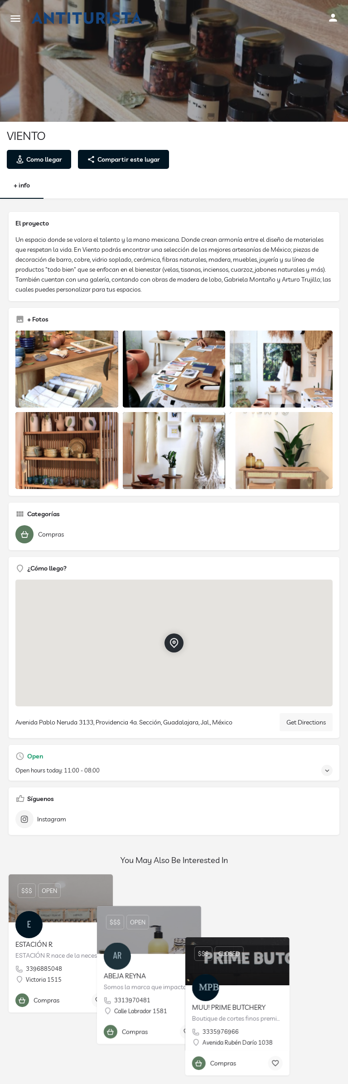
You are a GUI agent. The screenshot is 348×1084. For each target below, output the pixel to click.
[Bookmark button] (99, 1000)
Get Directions (306, 722)
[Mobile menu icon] (15, 18)
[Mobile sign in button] (333, 18)
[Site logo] (88, 18)
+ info (22, 185)
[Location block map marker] (174, 642)
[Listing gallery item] (66, 369)
